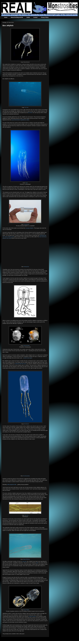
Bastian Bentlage (26, 345)
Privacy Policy (45, 17)
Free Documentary (26, 475)
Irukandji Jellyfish (29, 228)
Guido (26, 182)
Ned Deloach (26, 423)
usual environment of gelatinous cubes (20, 119)
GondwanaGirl (26, 224)
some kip (24, 561)
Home (5, 17)
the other (30, 112)
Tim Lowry (26, 107)
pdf (37, 562)
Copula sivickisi (32, 616)
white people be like (11, 484)
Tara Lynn (26, 515)
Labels (28, 17)
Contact (35, 17)
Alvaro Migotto (26, 609)
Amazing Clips (26, 266)
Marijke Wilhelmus (26, 559)
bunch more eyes (28, 358)
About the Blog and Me (17, 17)
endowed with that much (20, 363)
